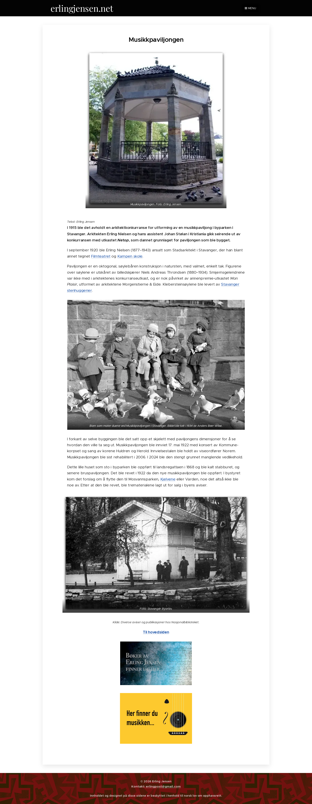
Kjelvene (168, 479)
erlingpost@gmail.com (163, 786)
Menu (250, 8)
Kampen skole (130, 256)
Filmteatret (100, 256)
